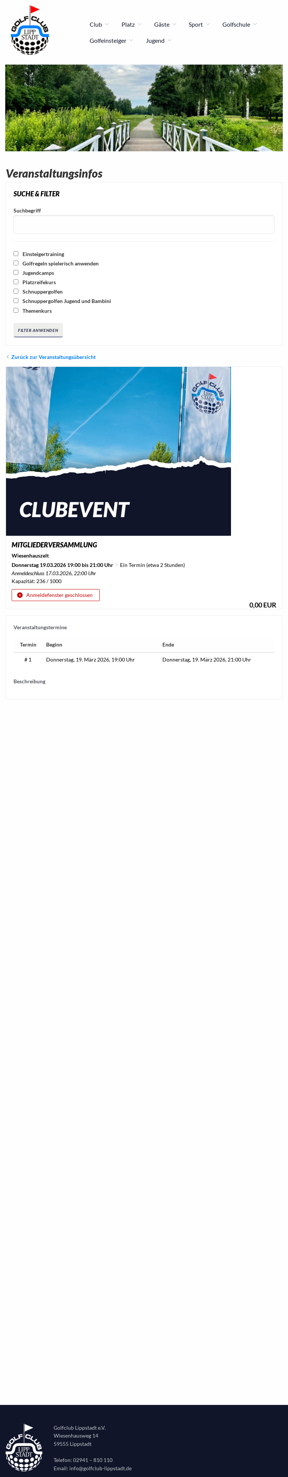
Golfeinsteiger (112, 40)
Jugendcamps (34, 273)
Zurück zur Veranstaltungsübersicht (53, 357)
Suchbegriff (27, 210)
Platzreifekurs (35, 282)
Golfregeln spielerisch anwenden (56, 263)
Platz (132, 24)
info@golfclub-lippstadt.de (100, 1468)
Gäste (165, 24)
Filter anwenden (38, 330)
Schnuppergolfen (38, 291)
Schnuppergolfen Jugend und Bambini (62, 301)
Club (100, 24)
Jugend (159, 40)
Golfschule (240, 24)
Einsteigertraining (39, 254)
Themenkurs (33, 310)
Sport (199, 24)
